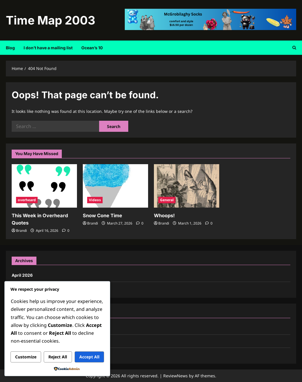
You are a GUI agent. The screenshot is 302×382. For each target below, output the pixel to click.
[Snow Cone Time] (115, 186)
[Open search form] (294, 47)
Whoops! (164, 215)
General (167, 199)
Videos (95, 199)
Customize (25, 357)
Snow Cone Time (102, 215)
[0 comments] (65, 229)
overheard (27, 199)
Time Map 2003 (50, 20)
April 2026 (22, 274)
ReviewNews (175, 375)
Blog (10, 47)
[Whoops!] (186, 186)
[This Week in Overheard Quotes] (44, 186)
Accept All (89, 357)
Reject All (57, 357)
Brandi (21, 229)
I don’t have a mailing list (48, 47)
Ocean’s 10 (92, 47)
